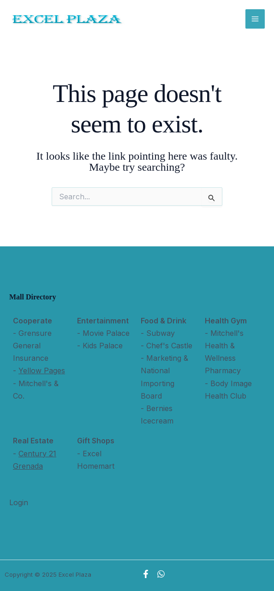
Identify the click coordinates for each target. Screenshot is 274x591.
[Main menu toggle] (255, 19)
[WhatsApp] (161, 574)
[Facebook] (146, 574)
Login (18, 502)
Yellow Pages (41, 370)
